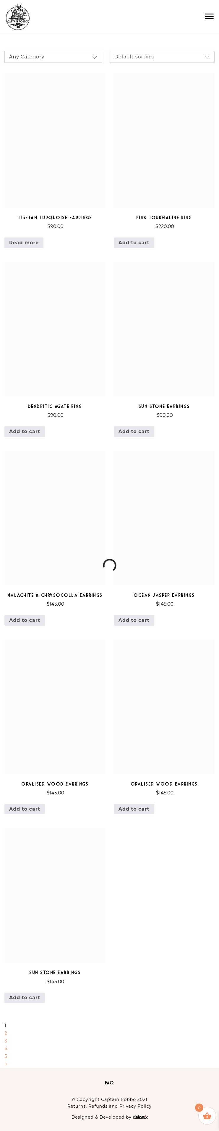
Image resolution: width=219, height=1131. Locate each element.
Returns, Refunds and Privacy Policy (109, 1106)
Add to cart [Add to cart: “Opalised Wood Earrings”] (24, 809)
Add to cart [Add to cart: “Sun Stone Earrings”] (134, 431)
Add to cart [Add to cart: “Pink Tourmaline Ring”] (134, 242)
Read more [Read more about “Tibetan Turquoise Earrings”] (24, 242)
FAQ (109, 1082)
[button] (209, 16)
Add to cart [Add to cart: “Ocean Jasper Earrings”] (134, 620)
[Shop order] (162, 57)
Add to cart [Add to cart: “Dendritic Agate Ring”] (24, 431)
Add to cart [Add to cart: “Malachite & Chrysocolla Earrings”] (24, 620)
